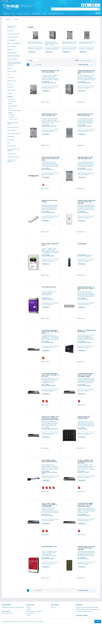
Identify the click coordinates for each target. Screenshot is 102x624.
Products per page (83, 64)
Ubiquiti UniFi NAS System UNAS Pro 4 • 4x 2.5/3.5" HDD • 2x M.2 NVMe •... (51, 159)
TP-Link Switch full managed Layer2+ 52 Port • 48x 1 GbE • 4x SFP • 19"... (50, 332)
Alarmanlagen (11, 40)
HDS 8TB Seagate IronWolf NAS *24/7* (50, 244)
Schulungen (10, 139)
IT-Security (10, 84)
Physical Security (11, 80)
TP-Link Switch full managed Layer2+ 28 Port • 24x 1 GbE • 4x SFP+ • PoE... (50, 375)
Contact (28, 609)
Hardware (10, 96)
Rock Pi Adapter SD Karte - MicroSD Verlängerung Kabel (49, 460)
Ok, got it (97, 621)
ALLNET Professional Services (12, 123)
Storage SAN (11, 115)
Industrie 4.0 (10, 87)
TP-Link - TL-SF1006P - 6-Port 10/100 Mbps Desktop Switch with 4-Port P (85, 461)
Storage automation (13, 119)
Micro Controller (11, 46)
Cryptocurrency (11, 153)
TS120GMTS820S (82, 243)
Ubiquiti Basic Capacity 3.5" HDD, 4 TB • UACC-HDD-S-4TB (35, 42)
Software (9, 93)
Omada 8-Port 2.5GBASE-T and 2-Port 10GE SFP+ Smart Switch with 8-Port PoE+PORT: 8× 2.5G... (50, 418)
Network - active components (11, 160)
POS (8, 74)
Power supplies (11, 130)
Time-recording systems (14, 110)
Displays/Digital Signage (13, 56)
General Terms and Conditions (34, 611)
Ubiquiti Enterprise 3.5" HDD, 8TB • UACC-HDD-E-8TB (86, 42)
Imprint (28, 615)
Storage (10, 112)
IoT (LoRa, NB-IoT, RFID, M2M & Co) (13, 149)
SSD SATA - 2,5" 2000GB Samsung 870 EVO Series (86, 331)
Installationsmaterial (12, 127)
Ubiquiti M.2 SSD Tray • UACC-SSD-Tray (50, 201)
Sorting (77, 60)
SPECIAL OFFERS (11, 146)
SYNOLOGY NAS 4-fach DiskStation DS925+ (84, 417)
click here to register (82, 615)
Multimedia (11, 99)
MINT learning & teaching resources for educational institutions (14, 63)
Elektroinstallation (12, 52)
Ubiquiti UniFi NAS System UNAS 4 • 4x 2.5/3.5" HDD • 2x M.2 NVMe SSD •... (86, 202)
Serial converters (12, 106)
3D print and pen (11, 71)
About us (28, 607)
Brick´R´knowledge (12, 59)
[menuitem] (82, 5)
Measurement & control (13, 34)
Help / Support (30, 613)
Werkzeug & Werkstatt (13, 157)
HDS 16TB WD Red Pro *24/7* (49, 546)
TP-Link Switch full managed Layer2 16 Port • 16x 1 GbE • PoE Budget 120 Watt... (85, 505)
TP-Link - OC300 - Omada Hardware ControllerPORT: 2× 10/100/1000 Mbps (50, 505)
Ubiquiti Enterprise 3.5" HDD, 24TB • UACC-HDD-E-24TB (85, 158)
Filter (30, 60)
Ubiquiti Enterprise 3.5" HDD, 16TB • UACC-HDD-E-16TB (69, 42)
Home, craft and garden (13, 133)
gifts (8, 143)
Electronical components (13, 43)
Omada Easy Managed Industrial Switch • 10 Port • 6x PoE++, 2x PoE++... (52, 43)
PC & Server (10, 30)
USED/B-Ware (10, 136)
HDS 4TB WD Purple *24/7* (49, 287)
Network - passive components (12, 26)
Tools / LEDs (10, 77)
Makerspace (10, 49)
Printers (10, 103)
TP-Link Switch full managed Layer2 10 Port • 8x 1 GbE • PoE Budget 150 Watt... (85, 375)
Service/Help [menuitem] (95, 1)
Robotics (9, 68)
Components (11, 101)
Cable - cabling (11, 90)
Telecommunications (12, 37)
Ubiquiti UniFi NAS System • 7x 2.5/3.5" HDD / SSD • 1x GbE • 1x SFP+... (86, 288)
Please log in (32, 51)
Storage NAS (11, 117)
